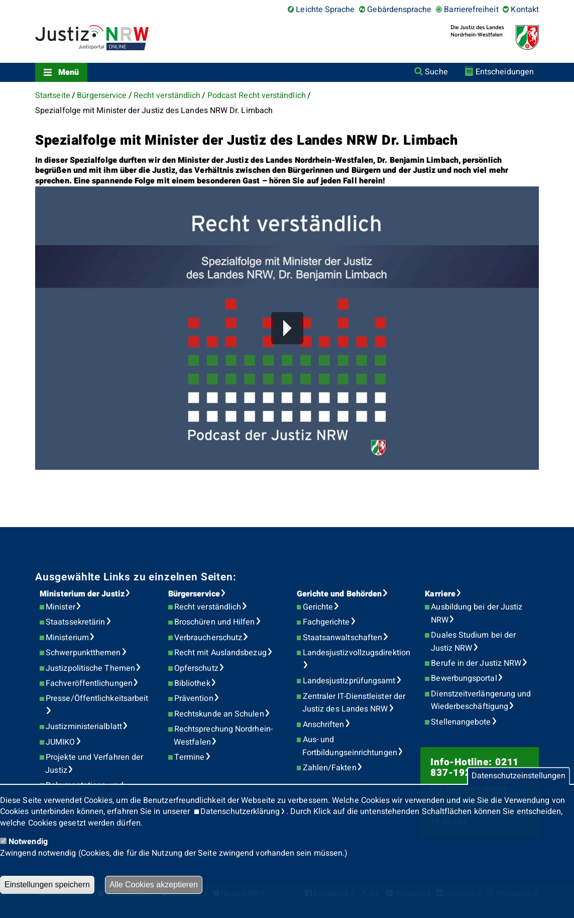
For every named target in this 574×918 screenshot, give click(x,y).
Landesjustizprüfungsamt (349, 681)
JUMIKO (60, 742)
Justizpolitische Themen (90, 668)
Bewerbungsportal (464, 678)
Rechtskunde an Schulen (219, 714)
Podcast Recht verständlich (256, 95)
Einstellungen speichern (47, 884)
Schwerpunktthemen (83, 653)
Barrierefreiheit (471, 10)
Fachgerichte (326, 622)
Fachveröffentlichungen (89, 683)
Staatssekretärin (75, 622)
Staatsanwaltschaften (343, 638)
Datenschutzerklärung (240, 811)
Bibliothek (192, 683)
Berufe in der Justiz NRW (476, 663)
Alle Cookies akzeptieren (153, 884)
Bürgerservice (102, 95)
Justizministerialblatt (84, 727)
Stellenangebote (461, 722)
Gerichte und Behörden (339, 594)
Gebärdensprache (399, 10)
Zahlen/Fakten (330, 768)
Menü (68, 72)
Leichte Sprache (325, 10)
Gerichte (318, 607)
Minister (60, 607)
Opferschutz (196, 668)
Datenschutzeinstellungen (518, 776)
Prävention (193, 698)
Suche (436, 72)
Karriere (440, 594)
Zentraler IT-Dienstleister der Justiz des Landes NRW (353, 703)
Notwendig (28, 842)
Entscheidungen (505, 72)
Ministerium (67, 638)
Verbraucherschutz (208, 638)
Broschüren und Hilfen (214, 622)
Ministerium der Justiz (82, 594)
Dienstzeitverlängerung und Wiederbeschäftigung (481, 700)
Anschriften (324, 725)
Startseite (52, 95)
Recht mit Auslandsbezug (220, 653)
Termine (189, 757)
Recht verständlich (167, 95)
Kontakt (525, 10)
